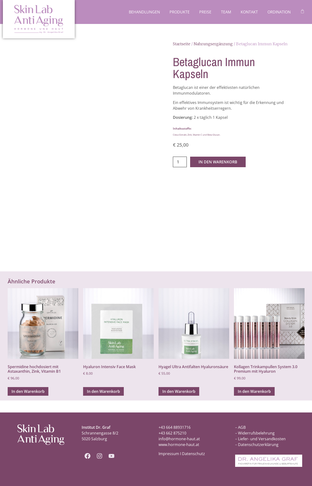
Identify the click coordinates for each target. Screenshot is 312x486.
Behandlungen (144, 12)
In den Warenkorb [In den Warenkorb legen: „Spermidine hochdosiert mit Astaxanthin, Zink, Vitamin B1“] (28, 391)
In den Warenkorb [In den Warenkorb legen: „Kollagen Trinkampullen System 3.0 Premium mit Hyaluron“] (254, 391)
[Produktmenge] (180, 162)
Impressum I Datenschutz (182, 453)
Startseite (181, 43)
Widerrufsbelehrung (256, 433)
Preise (205, 12)
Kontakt (249, 12)
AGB (242, 427)
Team (226, 12)
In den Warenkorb (218, 162)
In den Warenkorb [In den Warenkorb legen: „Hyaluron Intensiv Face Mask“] (103, 391)
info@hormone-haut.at (179, 438)
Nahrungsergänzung (213, 43)
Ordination (279, 12)
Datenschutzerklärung (258, 444)
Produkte (180, 12)
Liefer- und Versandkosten (262, 438)
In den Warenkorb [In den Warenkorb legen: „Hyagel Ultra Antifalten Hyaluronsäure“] (178, 391)
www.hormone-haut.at (179, 444)
